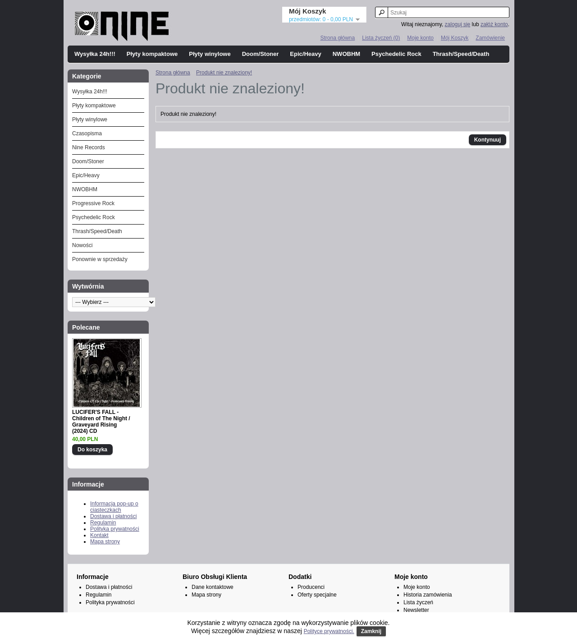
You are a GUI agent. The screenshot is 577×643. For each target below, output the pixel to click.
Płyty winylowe (209, 54)
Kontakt (99, 535)
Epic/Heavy (305, 54)
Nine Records (88, 147)
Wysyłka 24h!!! (94, 54)
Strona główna (337, 38)
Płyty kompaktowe (152, 54)
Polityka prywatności (114, 529)
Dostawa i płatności (113, 516)
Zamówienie (490, 38)
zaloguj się (458, 24)
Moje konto (420, 38)
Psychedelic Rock (396, 54)
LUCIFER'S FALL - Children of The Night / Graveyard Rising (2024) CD (101, 421)
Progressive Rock (93, 203)
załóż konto (494, 24)
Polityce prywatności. (329, 631)
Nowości (82, 245)
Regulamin (103, 522)
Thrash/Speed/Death (461, 54)
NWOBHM (346, 54)
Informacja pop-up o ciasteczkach (114, 507)
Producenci (311, 587)
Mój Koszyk (454, 38)
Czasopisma (87, 133)
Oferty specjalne (317, 595)
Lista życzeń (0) (381, 38)
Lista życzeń (418, 602)
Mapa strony (105, 541)
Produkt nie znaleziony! (224, 72)
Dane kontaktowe (213, 587)
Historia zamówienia (427, 595)
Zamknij (371, 631)
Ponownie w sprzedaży (100, 259)
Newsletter (416, 610)
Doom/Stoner (260, 54)
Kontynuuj (487, 140)
